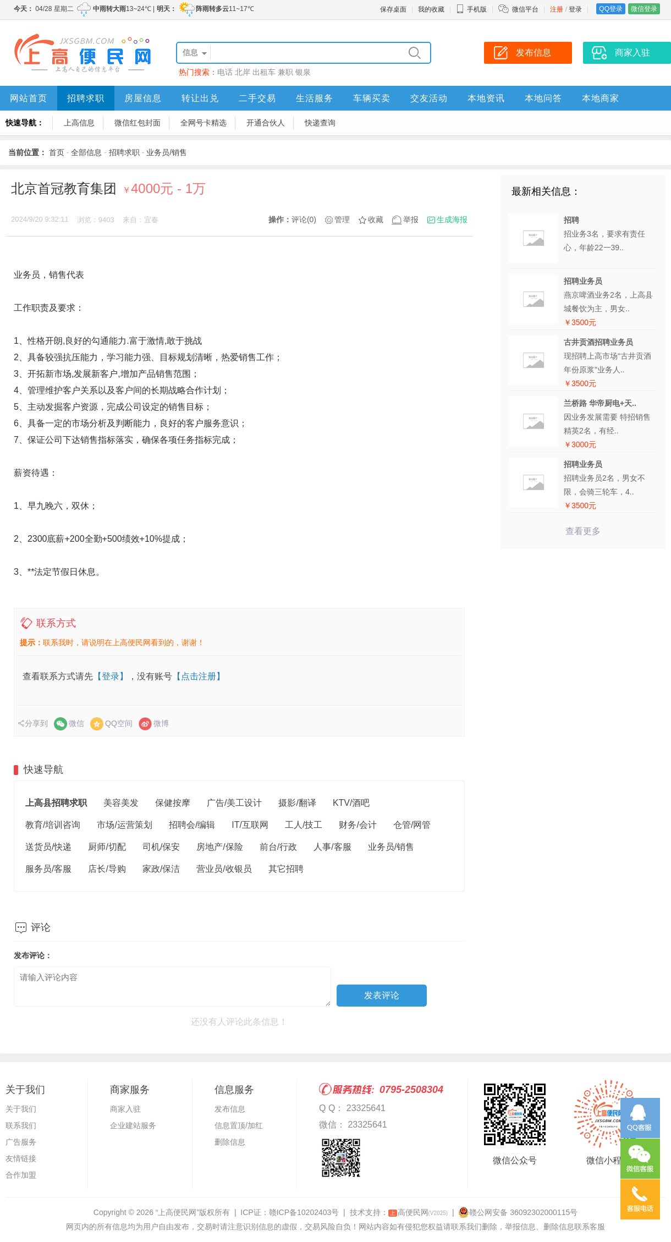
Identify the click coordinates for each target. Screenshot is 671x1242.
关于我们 (21, 1108)
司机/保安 (161, 846)
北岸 (242, 72)
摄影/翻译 (297, 802)
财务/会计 (357, 824)
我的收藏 (431, 9)
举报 (411, 219)
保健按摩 (172, 802)
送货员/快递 (48, 846)
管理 (342, 219)
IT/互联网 (250, 824)
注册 (556, 9)
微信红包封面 (137, 122)
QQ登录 (611, 9)
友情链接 (21, 1158)
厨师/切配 (106, 846)
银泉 (303, 72)
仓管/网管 (412, 824)
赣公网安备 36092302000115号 (518, 1212)
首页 (56, 152)
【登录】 (110, 676)
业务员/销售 (166, 152)
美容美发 (121, 802)
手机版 (471, 9)
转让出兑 (200, 98)
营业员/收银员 (223, 868)
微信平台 (525, 9)
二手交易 (257, 98)
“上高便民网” (177, 1212)
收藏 (375, 219)
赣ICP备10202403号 (304, 1212)
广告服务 (21, 1141)
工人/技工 (303, 824)
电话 (225, 72)
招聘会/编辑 (192, 824)
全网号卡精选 (203, 122)
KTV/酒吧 (351, 802)
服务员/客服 (48, 868)
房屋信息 (143, 98)
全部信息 (86, 152)
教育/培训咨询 (52, 824)
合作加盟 (21, 1174)
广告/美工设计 (234, 802)
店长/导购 (106, 868)
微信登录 (644, 9)
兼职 (285, 72)
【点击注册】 (198, 676)
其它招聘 (286, 868)
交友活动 (429, 98)
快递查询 (320, 122)
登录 (575, 9)
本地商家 (600, 98)
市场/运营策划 (124, 824)
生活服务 (314, 98)
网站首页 (28, 98)
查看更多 (583, 531)
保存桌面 (393, 9)
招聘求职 (86, 98)
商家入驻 (125, 1108)
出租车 (264, 72)
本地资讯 (486, 98)
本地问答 (543, 98)
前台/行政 (278, 846)
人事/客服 (332, 846)
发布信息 (230, 1108)
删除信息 (230, 1141)
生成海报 (452, 219)
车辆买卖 (372, 98)
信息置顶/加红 (239, 1125)
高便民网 (418, 1212)
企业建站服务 (133, 1125)
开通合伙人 (265, 122)
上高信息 (79, 122)
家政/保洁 (161, 868)
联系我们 (21, 1125)
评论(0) (304, 219)
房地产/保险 (219, 846)
